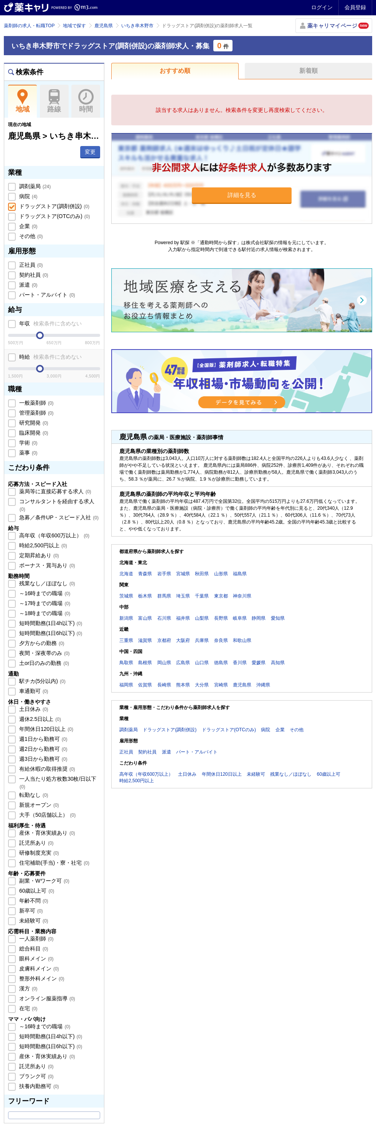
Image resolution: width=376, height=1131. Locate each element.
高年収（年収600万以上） (53, 535)
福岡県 (126, 685)
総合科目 (33, 949)
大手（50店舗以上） (47, 815)
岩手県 (164, 573)
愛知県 (278, 618)
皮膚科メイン (38, 968)
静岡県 (259, 618)
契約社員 (33, 275)
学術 (28, 443)
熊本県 (183, 685)
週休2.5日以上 (39, 719)
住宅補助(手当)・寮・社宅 (53, 863)
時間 (85, 101)
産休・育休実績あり (46, 833)
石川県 (164, 618)
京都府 (164, 640)
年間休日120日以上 (45, 729)
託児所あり (36, 843)
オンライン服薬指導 (46, 998)
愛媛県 (259, 662)
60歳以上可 (36, 891)
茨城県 (126, 596)
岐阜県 (240, 618)
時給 (50, 357)
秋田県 (202, 573)
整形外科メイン (41, 978)
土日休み (33, 709)
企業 (28, 226)
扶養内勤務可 (38, 1086)
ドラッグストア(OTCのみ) (54, 216)
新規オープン (38, 805)
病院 (28, 196)
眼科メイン (36, 958)
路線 (54, 101)
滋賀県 (145, 640)
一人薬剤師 (36, 939)
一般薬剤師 (36, 403)
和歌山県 (242, 640)
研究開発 (33, 423)
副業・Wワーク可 (43, 881)
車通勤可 (33, 691)
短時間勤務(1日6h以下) (50, 633)
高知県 (278, 662)
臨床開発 (33, 433)
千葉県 (202, 596)
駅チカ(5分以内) (42, 681)
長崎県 (164, 685)
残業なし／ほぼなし (46, 583)
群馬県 (164, 596)
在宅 (28, 1008)
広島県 (183, 662)
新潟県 (126, 618)
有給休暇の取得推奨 (46, 769)
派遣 (28, 285)
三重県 (126, 640)
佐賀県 (145, 685)
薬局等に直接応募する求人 (54, 491)
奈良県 (221, 640)
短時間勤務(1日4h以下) (50, 623)
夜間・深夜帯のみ (44, 653)
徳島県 (221, 662)
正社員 (30, 265)
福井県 (183, 618)
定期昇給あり (38, 555)
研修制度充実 (38, 853)
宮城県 (183, 573)
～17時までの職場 (44, 603)
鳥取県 (126, 662)
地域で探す (74, 25)
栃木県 (145, 596)
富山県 (145, 618)
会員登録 (355, 7)
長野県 (221, 618)
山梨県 (202, 618)
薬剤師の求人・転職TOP (29, 25)
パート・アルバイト (46, 295)
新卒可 (30, 911)
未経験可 (33, 921)
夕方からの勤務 (41, 643)
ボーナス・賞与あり (46, 565)
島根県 (145, 662)
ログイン (322, 7)
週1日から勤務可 (42, 739)
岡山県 (164, 662)
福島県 (240, 573)
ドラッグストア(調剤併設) (53, 206)
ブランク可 (36, 1076)
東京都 (221, 596)
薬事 (28, 453)
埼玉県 (183, 596)
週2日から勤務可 (42, 749)
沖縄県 (263, 685)
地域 (22, 101)
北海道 (126, 573)
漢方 (28, 988)
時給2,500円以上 (42, 545)
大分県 (202, 685)
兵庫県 (202, 640)
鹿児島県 (103, 25)
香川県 (240, 662)
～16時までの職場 (44, 593)
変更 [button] (90, 152)
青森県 (145, 573)
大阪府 (183, 640)
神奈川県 (242, 596)
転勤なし (33, 795)
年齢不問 (33, 901)
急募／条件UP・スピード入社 (58, 517)
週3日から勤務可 (42, 759)
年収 (50, 323)
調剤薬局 (34, 186)
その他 (30, 236)
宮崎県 (221, 685)
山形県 (221, 573)
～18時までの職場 (44, 613)
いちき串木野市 (137, 25)
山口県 (202, 662)
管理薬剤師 (36, 413)
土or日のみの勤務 (43, 663)
